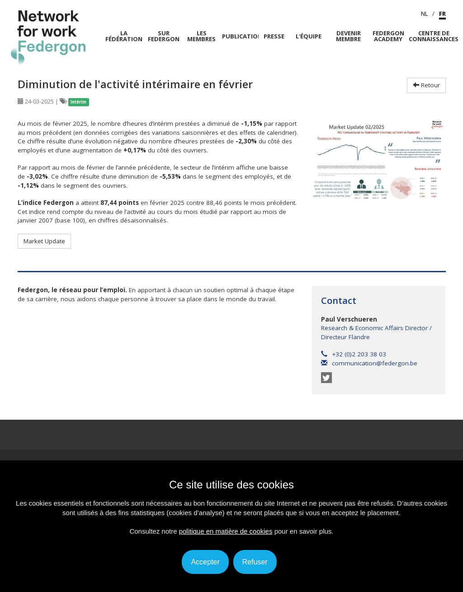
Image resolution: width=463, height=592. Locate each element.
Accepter (205, 562)
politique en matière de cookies (226, 531)
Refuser (255, 562)
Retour (426, 85)
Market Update (44, 241)
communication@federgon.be (369, 363)
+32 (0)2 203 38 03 (353, 354)
